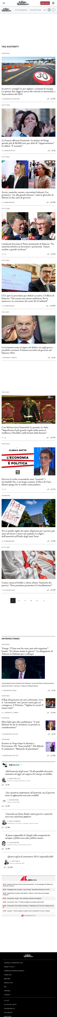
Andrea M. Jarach (9, 357)
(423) (52, 306)
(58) (7, 849)
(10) (53, 254)
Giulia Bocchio (8, 590)
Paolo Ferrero (14, 821)
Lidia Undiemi (13, 842)
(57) (53, 99)
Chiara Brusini (8, 202)
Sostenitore (13, 800)
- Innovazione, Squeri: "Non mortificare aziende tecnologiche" (22, 898)
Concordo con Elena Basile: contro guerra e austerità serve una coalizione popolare (28, 815)
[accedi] (53, 3)
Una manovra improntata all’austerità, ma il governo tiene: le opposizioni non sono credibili (30, 794)
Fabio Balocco (13, 778)
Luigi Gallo (14, 861)
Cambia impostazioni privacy (14, 971)
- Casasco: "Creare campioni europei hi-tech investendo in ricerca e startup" (26, 911)
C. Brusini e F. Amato (10, 712)
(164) (52, 202)
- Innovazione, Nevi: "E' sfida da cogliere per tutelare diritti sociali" (23, 902)
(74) (53, 713)
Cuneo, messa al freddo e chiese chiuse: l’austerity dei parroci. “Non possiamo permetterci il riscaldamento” (27, 584)
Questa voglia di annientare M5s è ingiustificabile (30, 856)
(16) (53, 541)
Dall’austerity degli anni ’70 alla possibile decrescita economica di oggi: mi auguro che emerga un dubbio (29, 772)
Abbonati (45, 3)
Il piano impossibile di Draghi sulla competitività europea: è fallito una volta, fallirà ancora (27, 836)
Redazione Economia (10, 99)
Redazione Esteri (9, 690)
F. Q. (4, 254)
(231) (52, 437)
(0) (53, 690)
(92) (53, 755)
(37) (53, 489)
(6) (53, 151)
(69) (53, 590)
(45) (7, 827)
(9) (53, 734)
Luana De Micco (8, 150)
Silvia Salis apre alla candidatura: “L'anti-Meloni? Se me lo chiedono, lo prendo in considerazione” (21, 724)
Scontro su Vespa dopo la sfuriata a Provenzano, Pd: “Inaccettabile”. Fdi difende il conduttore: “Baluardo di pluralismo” (23, 746)
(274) (10, 867)
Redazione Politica (10, 734)
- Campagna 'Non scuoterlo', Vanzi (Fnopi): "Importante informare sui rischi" (26, 889)
